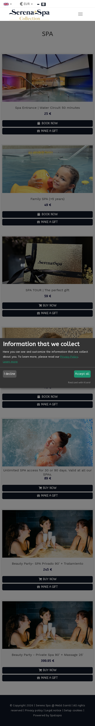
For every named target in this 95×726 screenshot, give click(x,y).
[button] (7, 4)
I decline (9, 374)
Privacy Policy (69, 356)
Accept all (82, 374)
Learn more (10, 361)
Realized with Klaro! (79, 382)
